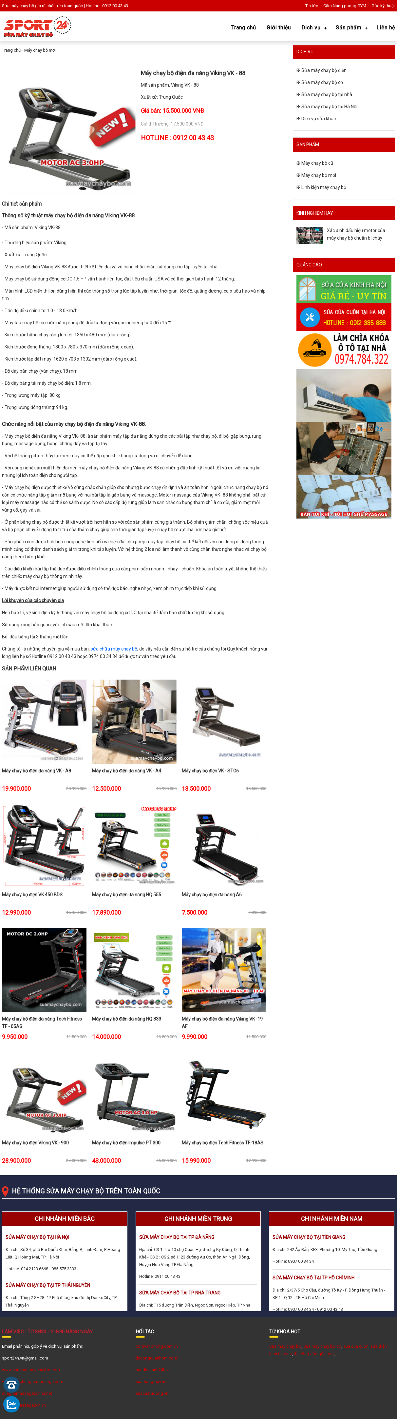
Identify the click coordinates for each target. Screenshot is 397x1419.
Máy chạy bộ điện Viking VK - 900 (35, 1142)
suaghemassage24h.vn (24, 1405)
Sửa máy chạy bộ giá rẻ (24, 5)
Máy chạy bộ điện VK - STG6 (210, 770)
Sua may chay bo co (322, 1346)
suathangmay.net (152, 1381)
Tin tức (311, 5)
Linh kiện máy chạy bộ (323, 187)
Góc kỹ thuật (383, 5)
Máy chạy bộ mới (40, 50)
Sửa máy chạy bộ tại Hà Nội (329, 106)
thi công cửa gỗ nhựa (314, 1353)
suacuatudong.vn (152, 1393)
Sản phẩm (348, 28)
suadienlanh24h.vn (153, 1369)
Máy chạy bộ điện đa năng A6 (212, 894)
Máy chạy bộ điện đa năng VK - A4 (126, 770)
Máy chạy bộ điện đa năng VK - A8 (36, 770)
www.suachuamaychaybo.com (31, 1369)
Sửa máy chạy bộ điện (324, 70)
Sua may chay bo (285, 1346)
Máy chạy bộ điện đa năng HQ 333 (126, 1019)
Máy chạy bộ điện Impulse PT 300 (126, 1142)
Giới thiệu (279, 28)
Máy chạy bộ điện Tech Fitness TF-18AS (222, 1142)
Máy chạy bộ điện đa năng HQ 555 (126, 894)
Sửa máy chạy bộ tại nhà (326, 94)
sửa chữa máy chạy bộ (114, 648)
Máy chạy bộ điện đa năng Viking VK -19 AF (222, 1021)
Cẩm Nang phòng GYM (344, 5)
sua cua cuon (356, 1346)
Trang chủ (243, 28)
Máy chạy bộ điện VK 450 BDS (32, 894)
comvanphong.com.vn (157, 1346)
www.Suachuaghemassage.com (32, 1381)
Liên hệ (385, 28)
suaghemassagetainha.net (27, 1393)
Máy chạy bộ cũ (317, 163)
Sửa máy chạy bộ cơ (322, 82)
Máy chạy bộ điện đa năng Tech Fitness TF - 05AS (42, 1021)
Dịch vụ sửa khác (318, 118)
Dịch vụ (311, 28)
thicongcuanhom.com (156, 1358)
